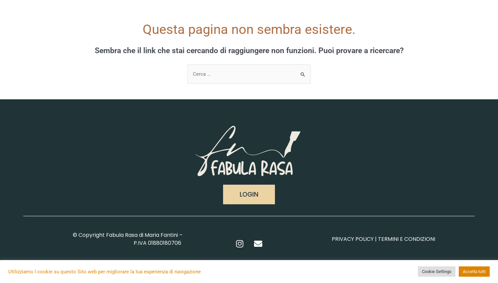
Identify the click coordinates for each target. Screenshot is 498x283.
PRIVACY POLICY (353, 239)
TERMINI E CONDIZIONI (406, 239)
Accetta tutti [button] (474, 271)
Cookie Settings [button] (436, 271)
